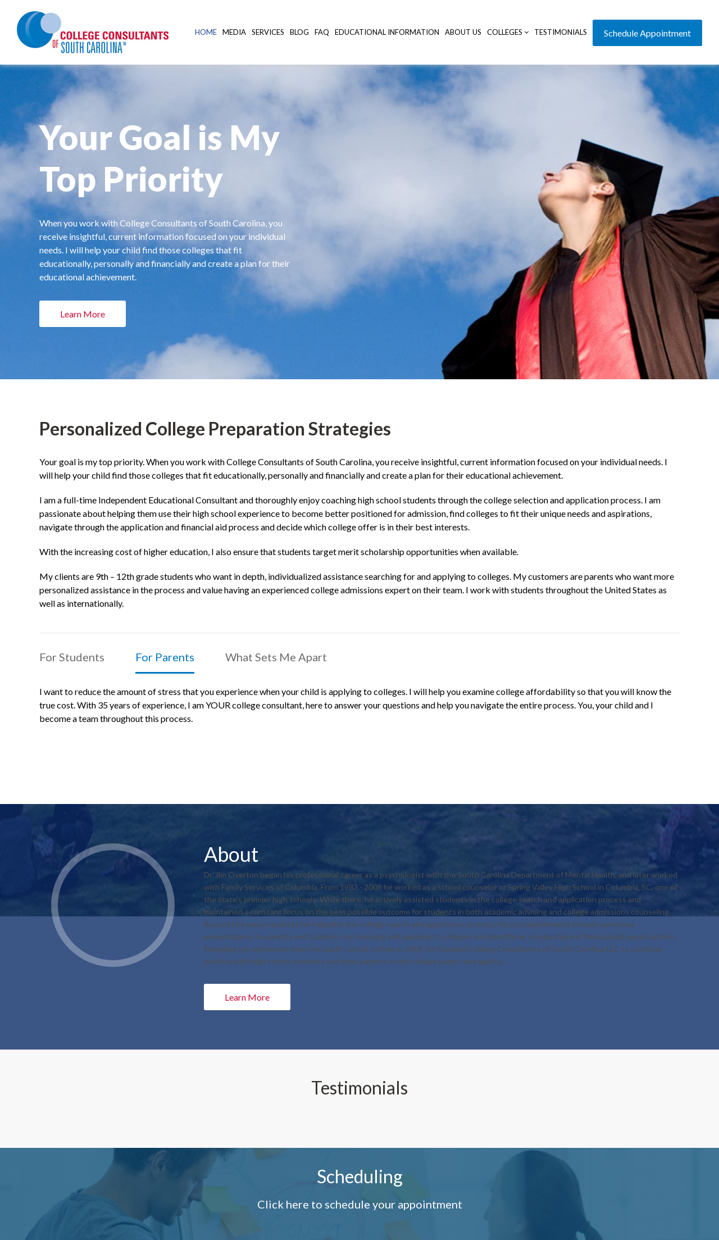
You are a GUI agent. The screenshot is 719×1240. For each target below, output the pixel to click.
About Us (463, 32)
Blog (299, 32)
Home (206, 32)
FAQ (322, 32)
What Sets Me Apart (276, 657)
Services (268, 32)
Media (234, 32)
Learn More (247, 997)
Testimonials (560, 32)
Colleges (508, 32)
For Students (71, 657)
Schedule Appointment (647, 33)
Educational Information (387, 32)
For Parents (164, 657)
